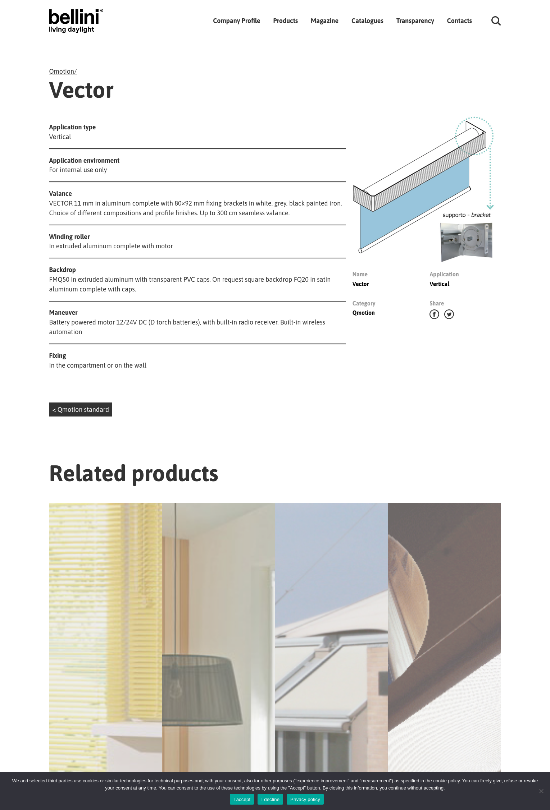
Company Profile (236, 20)
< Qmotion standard (80, 409)
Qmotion (61, 71)
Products (285, 20)
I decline (270, 799)
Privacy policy (305, 799)
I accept (242, 799)
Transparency (415, 20)
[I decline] (541, 791)
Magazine (324, 20)
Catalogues (367, 20)
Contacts (459, 20)
